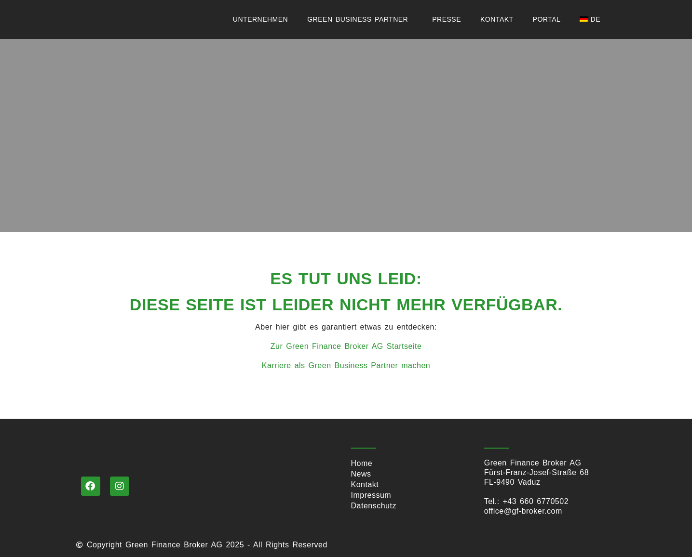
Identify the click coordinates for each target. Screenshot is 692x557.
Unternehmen (260, 19)
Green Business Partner (360, 19)
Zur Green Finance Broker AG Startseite (346, 346)
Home (362, 463)
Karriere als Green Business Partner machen (346, 365)
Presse (446, 19)
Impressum (371, 495)
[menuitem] (592, 19)
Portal (547, 19)
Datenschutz (373, 506)
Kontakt (497, 19)
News (361, 474)
